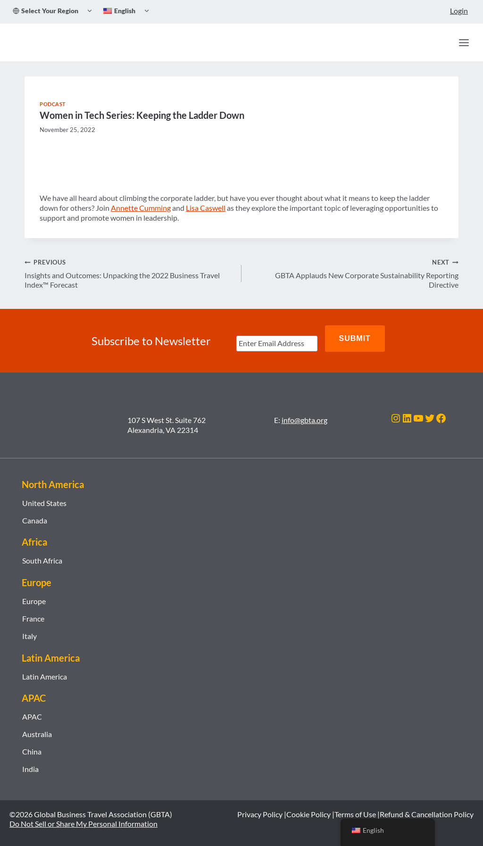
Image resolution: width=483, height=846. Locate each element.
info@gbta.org (304, 410)
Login (459, 10)
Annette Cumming (141, 207)
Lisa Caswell (205, 207)
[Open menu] (464, 42)
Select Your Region (45, 11)
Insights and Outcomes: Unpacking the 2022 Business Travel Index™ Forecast (129, 273)
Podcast (53, 104)
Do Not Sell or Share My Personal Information (83, 814)
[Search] (443, 42)
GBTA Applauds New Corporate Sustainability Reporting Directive (353, 273)
